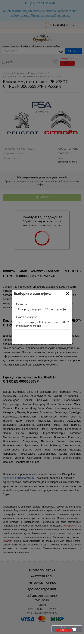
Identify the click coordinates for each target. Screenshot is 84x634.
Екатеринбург (26, 317)
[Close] (67, 293)
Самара (21, 304)
